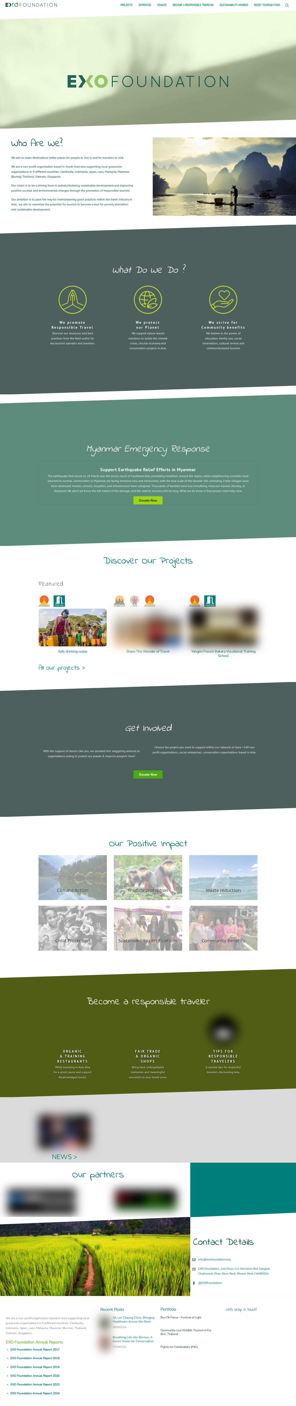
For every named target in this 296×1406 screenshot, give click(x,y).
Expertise (145, 5)
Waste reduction (223, 874)
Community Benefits (223, 925)
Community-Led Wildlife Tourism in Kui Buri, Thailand (185, 1316)
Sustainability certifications (148, 925)
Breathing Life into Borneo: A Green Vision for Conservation (133, 1323)
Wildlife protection (148, 874)
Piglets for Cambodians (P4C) (179, 1331)
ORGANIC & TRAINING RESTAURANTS (72, 1040)
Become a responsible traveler (193, 5)
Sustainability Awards (234, 5)
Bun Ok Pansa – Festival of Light (180, 1301)
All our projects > (62, 667)
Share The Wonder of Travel (148, 650)
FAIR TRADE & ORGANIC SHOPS (148, 1040)
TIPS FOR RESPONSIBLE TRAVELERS (223, 1040)
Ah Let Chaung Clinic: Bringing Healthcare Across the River (133, 1304)
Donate (161, 5)
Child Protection (72, 925)
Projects (126, 5)
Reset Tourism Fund (267, 5)
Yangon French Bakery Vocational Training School (223, 653)
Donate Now (148, 766)
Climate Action (72, 874)
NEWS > (64, 1141)
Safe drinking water (72, 650)
